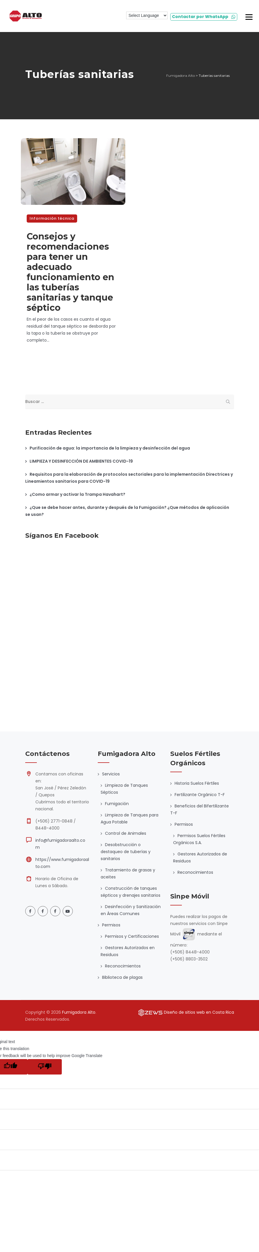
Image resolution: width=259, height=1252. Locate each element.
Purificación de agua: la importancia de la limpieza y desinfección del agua (110, 448)
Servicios (111, 774)
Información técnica (52, 218)
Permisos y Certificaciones (132, 936)
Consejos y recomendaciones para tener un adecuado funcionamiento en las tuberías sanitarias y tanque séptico (70, 272)
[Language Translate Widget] (147, 15)
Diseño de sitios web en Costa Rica (199, 1012)
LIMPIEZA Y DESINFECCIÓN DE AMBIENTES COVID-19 (81, 461)
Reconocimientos (123, 966)
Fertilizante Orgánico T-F (200, 795)
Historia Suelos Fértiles (197, 783)
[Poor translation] (45, 1067)
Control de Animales (125, 833)
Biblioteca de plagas (122, 977)
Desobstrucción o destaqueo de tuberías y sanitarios (126, 852)
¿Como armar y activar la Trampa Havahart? (77, 494)
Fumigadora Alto (78, 1012)
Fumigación (117, 804)
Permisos (111, 925)
